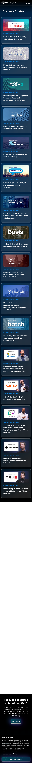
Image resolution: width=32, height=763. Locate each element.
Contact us (16, 714)
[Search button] (25, 2)
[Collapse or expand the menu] (29, 2)
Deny (15, 754)
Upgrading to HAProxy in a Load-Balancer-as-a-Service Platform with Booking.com (15, 215)
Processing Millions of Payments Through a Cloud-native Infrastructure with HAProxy (15, 98)
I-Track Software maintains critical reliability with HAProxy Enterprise (15, 67)
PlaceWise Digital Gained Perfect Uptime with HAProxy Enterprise (14, 460)
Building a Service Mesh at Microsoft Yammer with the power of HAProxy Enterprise (14, 369)
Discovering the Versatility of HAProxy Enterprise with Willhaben (14, 185)
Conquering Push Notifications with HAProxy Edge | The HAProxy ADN (15, 338)
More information (19, 748)
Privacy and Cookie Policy (8, 748)
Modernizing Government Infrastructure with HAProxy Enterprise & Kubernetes (14, 274)
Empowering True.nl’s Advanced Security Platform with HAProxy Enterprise (15, 491)
